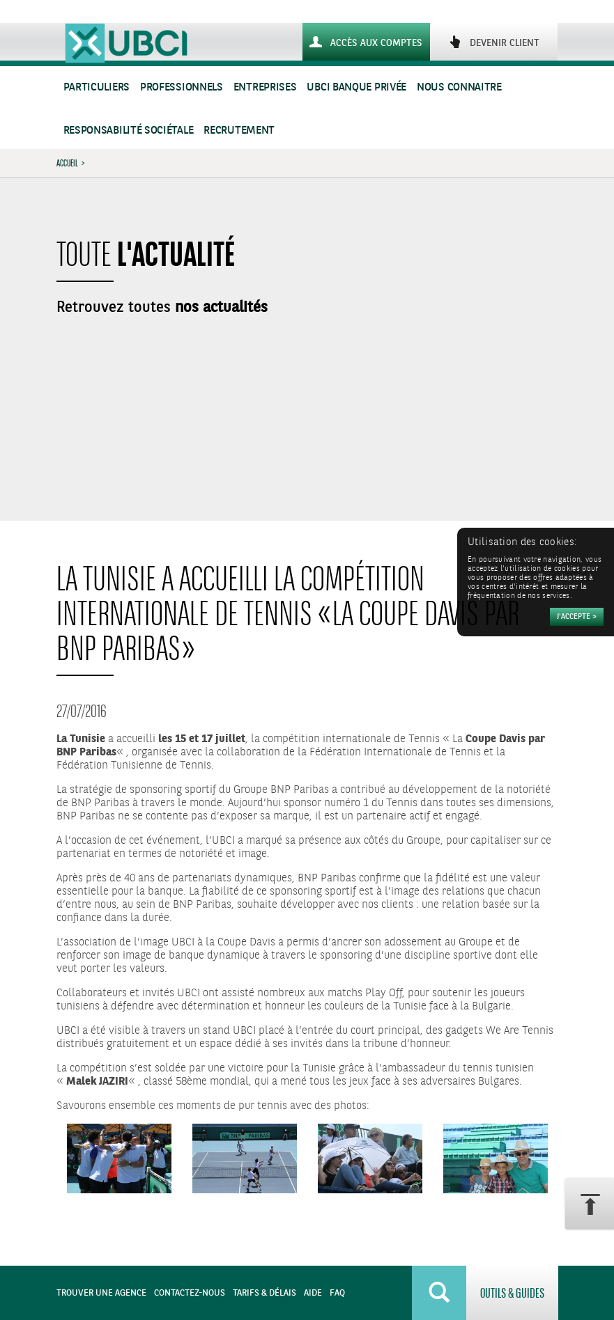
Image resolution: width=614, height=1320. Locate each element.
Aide (313, 1293)
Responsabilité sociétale (128, 130)
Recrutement (239, 130)
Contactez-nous (189, 1293)
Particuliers (96, 87)
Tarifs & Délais (264, 1293)
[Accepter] (577, 617)
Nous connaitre (459, 87)
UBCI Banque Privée (356, 87)
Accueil (67, 163)
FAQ (337, 1293)
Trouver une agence (101, 1293)
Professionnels (181, 87)
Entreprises (265, 87)
